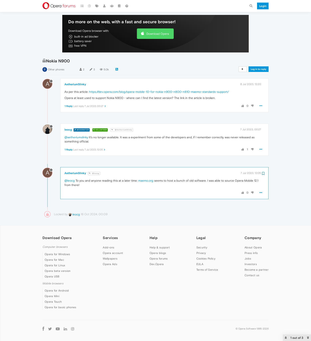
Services (110, 238)
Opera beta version (57, 270)
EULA (199, 264)
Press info (251, 253)
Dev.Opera (157, 264)
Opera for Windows (57, 254)
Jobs (248, 258)
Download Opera (157, 33)
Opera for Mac (54, 259)
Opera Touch (53, 301)
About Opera (253, 247)
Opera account (113, 253)
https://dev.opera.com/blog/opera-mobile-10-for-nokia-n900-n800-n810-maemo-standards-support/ (159, 91)
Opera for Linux (55, 265)
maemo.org (145, 180)
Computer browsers (55, 247)
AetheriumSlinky (75, 84)
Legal (201, 238)
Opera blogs (158, 253)
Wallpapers (110, 258)
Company (253, 238)
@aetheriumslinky (76, 137)
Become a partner (257, 269)
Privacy (201, 253)
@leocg (94, 173)
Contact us (252, 275)
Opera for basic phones (60, 307)
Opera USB (52, 276)
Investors (251, 264)
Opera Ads (110, 264)
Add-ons (108, 247)
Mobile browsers (52, 283)
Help (153, 238)
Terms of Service (207, 269)
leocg (68, 129)
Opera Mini (52, 296)
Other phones (56, 69)
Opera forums (159, 258)
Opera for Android (57, 290)
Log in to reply (258, 69)
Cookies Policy (205, 258)
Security (201, 247)
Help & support (160, 247)
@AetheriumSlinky (121, 130)
